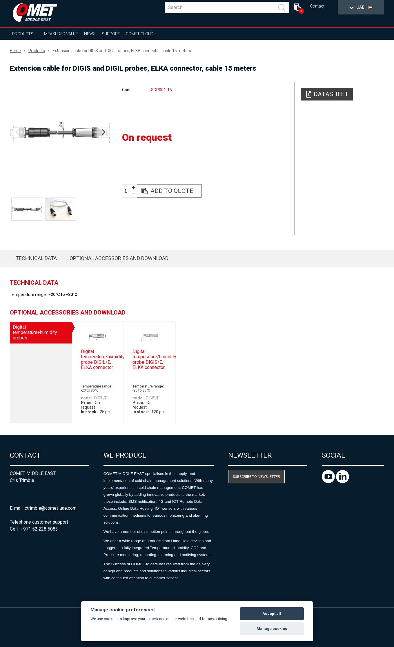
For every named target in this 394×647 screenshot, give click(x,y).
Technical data (36, 258)
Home (15, 50)
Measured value (61, 34)
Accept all (271, 613)
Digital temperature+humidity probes (35, 332)
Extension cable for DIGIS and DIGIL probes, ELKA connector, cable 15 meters (121, 50)
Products (22, 34)
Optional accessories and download (119, 258)
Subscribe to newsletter (256, 476)
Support (111, 34)
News (90, 34)
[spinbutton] (127, 191)
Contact (317, 6)
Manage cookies (272, 628)
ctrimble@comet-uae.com (51, 508)
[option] (60, 132)
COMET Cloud (139, 34)
